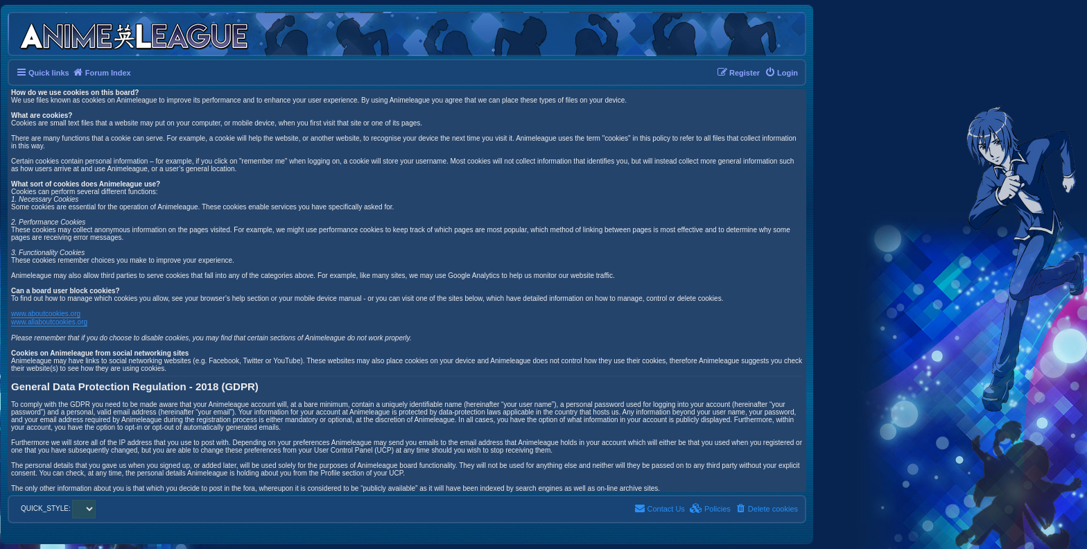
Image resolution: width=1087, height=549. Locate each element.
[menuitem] (781, 72)
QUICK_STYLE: (58, 508)
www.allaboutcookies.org (49, 322)
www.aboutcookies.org (45, 313)
